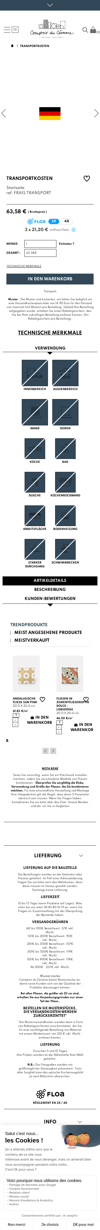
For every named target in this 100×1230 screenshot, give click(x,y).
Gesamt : (13, 253)
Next (53, 751)
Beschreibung (50, 590)
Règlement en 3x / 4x (50, 1103)
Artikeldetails (50, 581)
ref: (9, 193)
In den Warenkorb (50, 279)
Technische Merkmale (23, 266)
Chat (63, 802)
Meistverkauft (31, 640)
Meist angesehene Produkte (48, 633)
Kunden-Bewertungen (50, 599)
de (15, 29)
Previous (46, 751)
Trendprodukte (29, 625)
